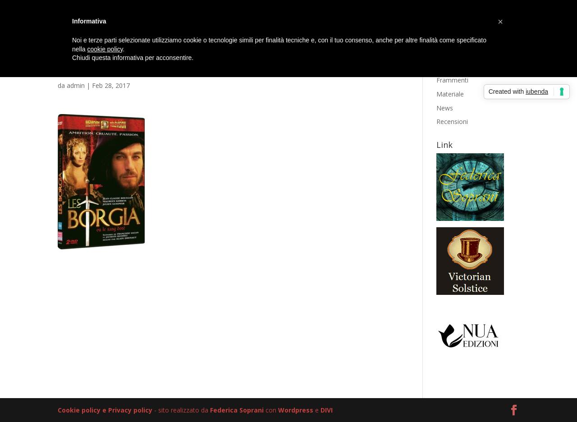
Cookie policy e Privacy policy (105, 410)
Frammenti (452, 80)
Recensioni (452, 121)
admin (76, 85)
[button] (500, 21)
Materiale (450, 94)
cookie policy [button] (105, 49)
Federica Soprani (237, 410)
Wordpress (295, 410)
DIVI (327, 410)
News (444, 108)
